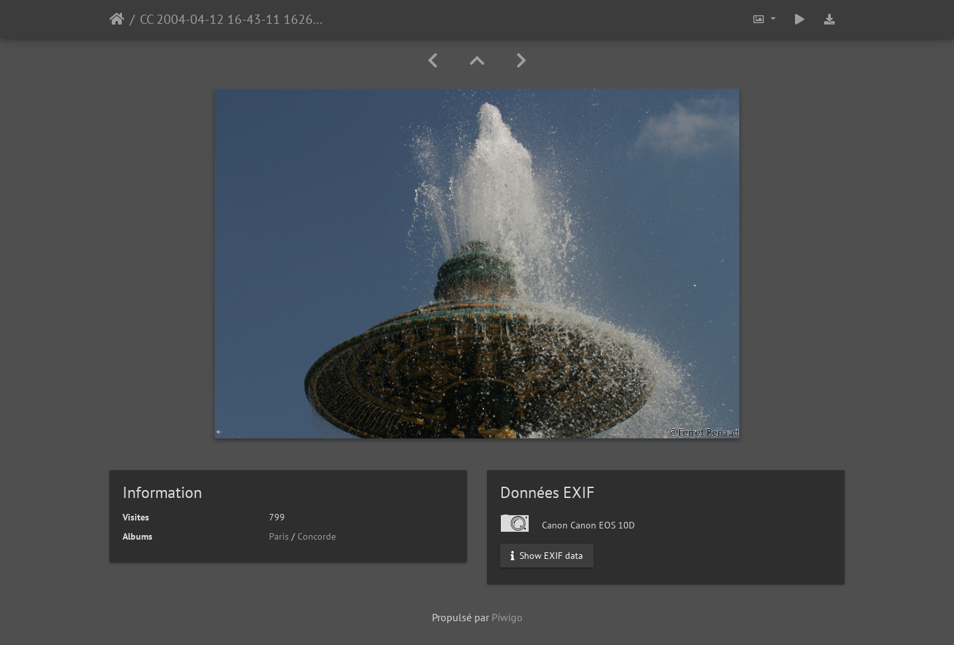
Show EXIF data (547, 556)
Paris (279, 536)
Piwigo (507, 617)
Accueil (117, 19)
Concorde (316, 536)
